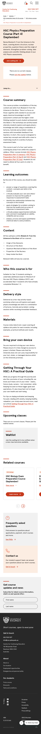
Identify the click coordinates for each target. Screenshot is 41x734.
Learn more (15, 494)
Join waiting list (14, 61)
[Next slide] (23, 506)
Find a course (7, 682)
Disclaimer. (25, 699)
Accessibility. (25, 705)
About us (6, 663)
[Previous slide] (18, 506)
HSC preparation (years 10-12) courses (13, 18)
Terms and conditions (10, 688)
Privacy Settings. (26, 711)
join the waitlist (20, 75)
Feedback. (24, 708)
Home (4, 16)
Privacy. (24, 702)
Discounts (6, 685)
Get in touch (12, 567)
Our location (7, 665)
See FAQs (11, 539)
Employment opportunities (11, 668)
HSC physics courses (31, 18)
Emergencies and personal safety (13, 671)
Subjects (11, 16)
